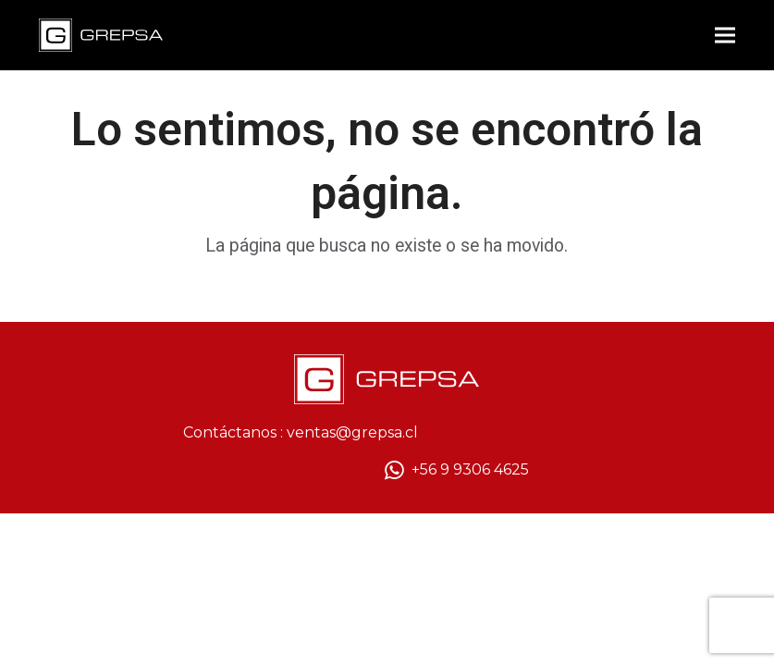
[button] (725, 35)
